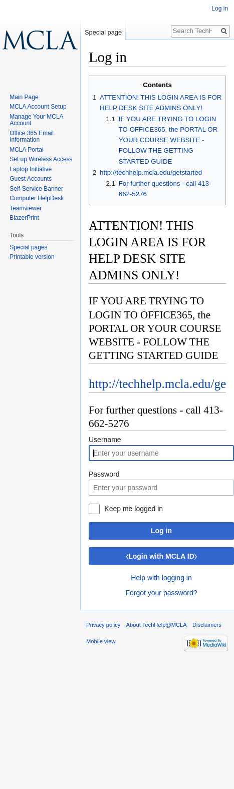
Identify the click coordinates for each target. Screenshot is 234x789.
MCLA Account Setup (38, 106)
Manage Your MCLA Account (36, 120)
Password (104, 474)
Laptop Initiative (31, 169)
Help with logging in (161, 578)
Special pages (28, 247)
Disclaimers (206, 625)
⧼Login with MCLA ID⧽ (161, 556)
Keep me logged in (133, 509)
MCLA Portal (26, 149)
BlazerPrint (24, 217)
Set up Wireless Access (41, 159)
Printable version (32, 256)
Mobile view (100, 641)
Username (105, 440)
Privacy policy (103, 625)
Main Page (24, 97)
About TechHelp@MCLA (156, 625)
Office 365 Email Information (32, 137)
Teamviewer (26, 208)
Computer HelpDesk (37, 198)
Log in (161, 531)
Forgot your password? (161, 593)
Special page (103, 32)
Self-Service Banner (36, 188)
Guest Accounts (31, 178)
